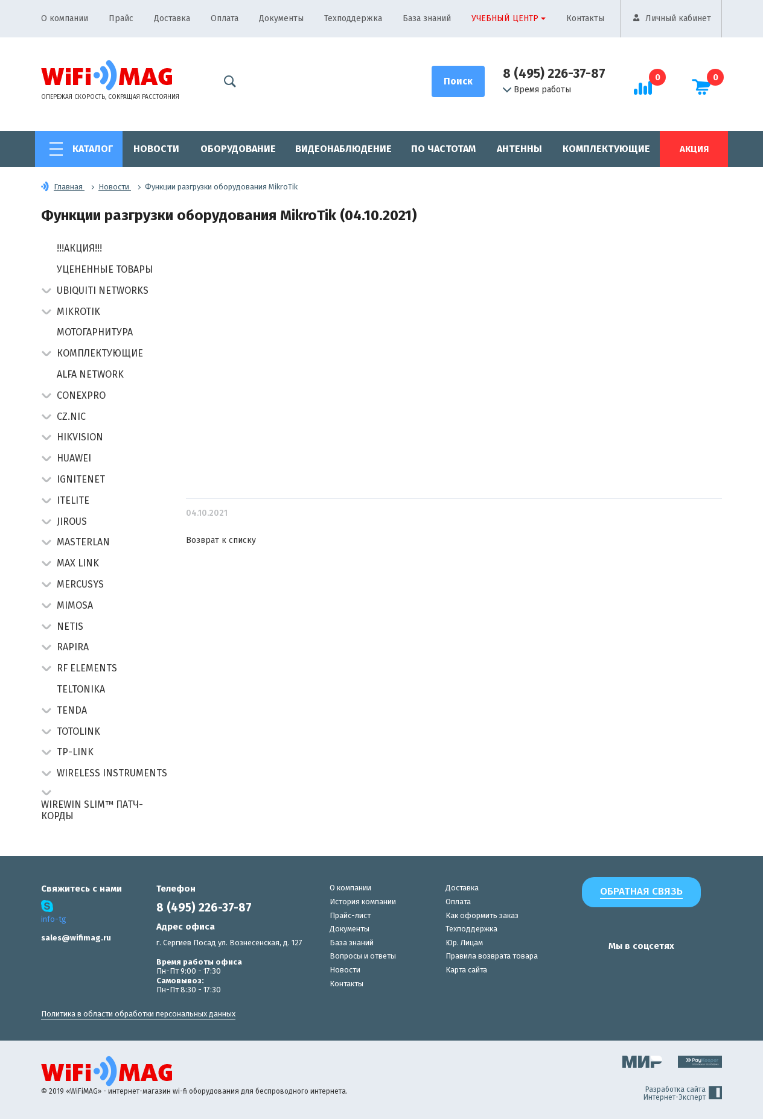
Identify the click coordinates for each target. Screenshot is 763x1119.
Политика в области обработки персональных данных (138, 1013)
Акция (694, 149)
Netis (70, 626)
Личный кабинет (678, 18)
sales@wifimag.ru (76, 937)
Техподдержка (353, 18)
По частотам (443, 148)
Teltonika (81, 689)
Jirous (72, 521)
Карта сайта (466, 969)
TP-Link (75, 752)
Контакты (585, 18)
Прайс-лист (350, 915)
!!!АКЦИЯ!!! (79, 248)
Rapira (73, 647)
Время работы (537, 90)
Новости (156, 148)
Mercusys (80, 584)
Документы (281, 18)
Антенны (519, 148)
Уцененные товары (105, 269)
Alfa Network (90, 374)
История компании (363, 901)
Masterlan (83, 542)
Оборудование (238, 148)
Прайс (121, 18)
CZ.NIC (71, 416)
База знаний (427, 18)
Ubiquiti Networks (102, 290)
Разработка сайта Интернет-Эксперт (682, 1094)
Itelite (73, 500)
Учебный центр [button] (504, 18)
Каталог (92, 148)
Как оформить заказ (482, 915)
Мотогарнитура (95, 332)
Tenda (72, 710)
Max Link (78, 563)
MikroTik (78, 311)
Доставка (172, 18)
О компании (64, 18)
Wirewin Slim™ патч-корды (92, 810)
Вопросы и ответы (363, 955)
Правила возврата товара (491, 955)
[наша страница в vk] (576, 969)
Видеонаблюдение (343, 148)
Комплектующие (606, 148)
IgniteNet (81, 479)
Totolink (78, 731)
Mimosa (75, 605)
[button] (46, 292)
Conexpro (81, 395)
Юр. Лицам (464, 942)
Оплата (224, 18)
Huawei (74, 458)
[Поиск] (458, 81)
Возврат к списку (221, 540)
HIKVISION (80, 437)
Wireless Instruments (112, 773)
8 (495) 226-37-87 (554, 73)
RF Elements (87, 668)
